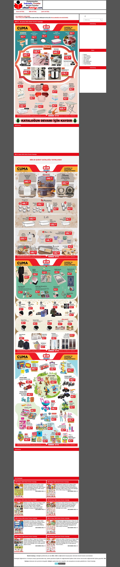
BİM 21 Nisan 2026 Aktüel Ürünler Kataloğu (58, 518)
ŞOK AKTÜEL (45, 11)
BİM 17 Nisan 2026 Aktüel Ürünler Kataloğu (26, 536)
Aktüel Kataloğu (91, 561)
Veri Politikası (86, 56)
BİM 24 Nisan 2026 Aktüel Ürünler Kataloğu (26, 518)
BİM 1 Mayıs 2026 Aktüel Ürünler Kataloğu (26, 500)
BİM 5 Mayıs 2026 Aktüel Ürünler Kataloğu (58, 481)
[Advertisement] (46, 139)
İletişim (85, 54)
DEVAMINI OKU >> (40, 491)
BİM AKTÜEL (33, 11)
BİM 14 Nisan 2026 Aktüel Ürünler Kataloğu (58, 536)
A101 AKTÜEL (20, 11)
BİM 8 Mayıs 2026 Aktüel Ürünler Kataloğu (38, 17)
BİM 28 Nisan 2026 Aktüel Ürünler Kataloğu (58, 500)
